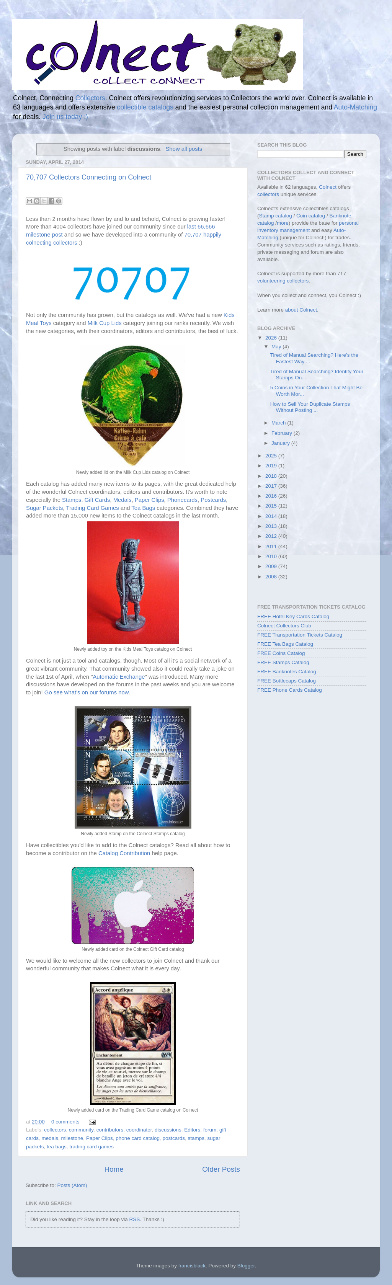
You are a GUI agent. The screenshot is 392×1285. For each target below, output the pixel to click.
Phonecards (182, 500)
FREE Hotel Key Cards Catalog (293, 616)
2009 (271, 566)
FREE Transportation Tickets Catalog (299, 635)
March (279, 423)
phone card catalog (138, 1138)
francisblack (192, 1266)
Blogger (246, 1266)
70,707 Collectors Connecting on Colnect (88, 177)
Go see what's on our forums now (86, 692)
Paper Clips (149, 500)
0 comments (65, 1122)
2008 (271, 577)
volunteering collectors (283, 281)
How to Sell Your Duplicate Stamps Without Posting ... (310, 407)
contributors (110, 1130)
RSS (134, 1219)
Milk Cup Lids (105, 323)
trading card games (91, 1146)
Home (113, 1169)
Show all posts (183, 149)
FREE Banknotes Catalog (286, 671)
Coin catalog (310, 216)
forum (210, 1130)
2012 (271, 536)
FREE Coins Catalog (281, 653)
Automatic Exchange (119, 677)
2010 (271, 556)
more (283, 223)
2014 (271, 516)
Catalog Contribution (124, 853)
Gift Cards (97, 500)
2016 (271, 496)
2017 (271, 486)
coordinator (139, 1130)
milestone (72, 1138)
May (277, 346)
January (281, 443)
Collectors (90, 98)
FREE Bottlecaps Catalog (286, 681)
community (81, 1130)
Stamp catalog (275, 216)
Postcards (213, 500)
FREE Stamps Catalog (283, 662)
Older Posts (221, 1169)
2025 (271, 456)
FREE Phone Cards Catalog (289, 690)
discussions (168, 1130)
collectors (55, 1130)
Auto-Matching (355, 107)
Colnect (327, 187)
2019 (271, 466)
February (282, 433)
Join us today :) (65, 117)
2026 (271, 338)
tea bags (57, 1146)
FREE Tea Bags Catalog (285, 644)
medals (50, 1138)
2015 (271, 506)
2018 (271, 476)
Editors (192, 1130)
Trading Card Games (92, 508)
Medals (122, 500)
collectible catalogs (145, 107)
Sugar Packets (44, 508)
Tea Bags (143, 508)
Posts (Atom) (72, 1185)
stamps (196, 1138)
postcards (174, 1138)
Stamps (71, 500)
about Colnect (301, 310)
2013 (271, 526)
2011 (271, 546)
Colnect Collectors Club (284, 626)
